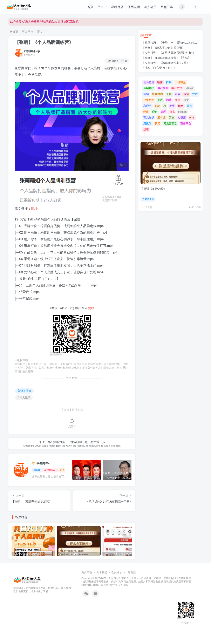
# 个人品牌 (24, 397)
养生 (172, 105)
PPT (191, 117)
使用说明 (134, 7)
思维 (146, 129)
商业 (177, 99)
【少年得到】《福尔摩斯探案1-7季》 (165, 62)
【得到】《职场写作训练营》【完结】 (166, 58)
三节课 (161, 117)
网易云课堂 (170, 123)
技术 (195, 94)
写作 (189, 105)
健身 (180, 105)
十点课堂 (180, 82)
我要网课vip (32, 51)
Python (182, 111)
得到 (168, 82)
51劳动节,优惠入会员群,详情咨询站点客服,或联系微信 (44, 21)
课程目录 (117, 7)
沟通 (168, 99)
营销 (146, 94)
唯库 (160, 82)
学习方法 (176, 88)
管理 (163, 111)
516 (36, 470)
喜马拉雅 (148, 82)
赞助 (91, 308)
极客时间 (157, 94)
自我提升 (162, 88)
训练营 (190, 88)
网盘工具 (167, 7)
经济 (146, 111)
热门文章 (146, 35)
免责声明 (86, 572)
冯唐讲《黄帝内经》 (153, 188)
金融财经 (148, 88)
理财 (154, 111)
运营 (186, 94)
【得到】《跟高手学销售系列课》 (163, 47)
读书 (172, 111)
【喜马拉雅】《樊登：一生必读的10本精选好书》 (174, 42)
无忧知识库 (114, 578)
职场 (157, 105)
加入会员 (150, 7)
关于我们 (101, 572)
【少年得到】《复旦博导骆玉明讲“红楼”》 (169, 52)
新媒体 (147, 123)
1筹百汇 (131, 572)
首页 (90, 7)
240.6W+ (50, 470)
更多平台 (27, 31)
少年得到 (148, 99)
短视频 (182, 117)
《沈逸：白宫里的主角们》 (159, 67)
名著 (177, 94)
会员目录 (116, 572)
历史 (171, 117)
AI (164, 105)
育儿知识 (148, 117)
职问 (157, 123)
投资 (186, 99)
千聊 (168, 94)
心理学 (147, 105)
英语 (160, 99)
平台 (102, 7)
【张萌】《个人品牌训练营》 (44, 42)
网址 (34, 208)
